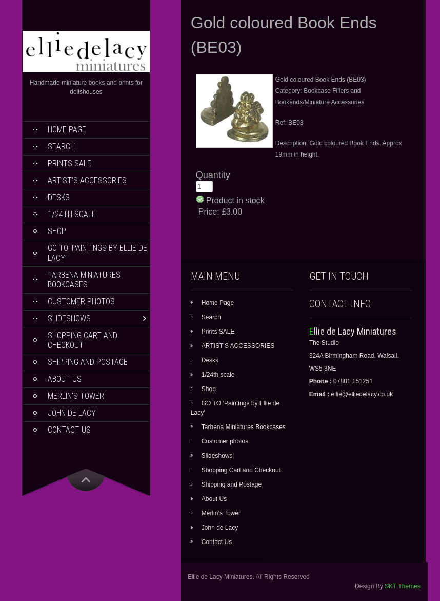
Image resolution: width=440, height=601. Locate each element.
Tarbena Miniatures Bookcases (84, 279)
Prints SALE (69, 163)
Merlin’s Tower (76, 396)
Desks (59, 197)
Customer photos (81, 301)
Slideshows (69, 318)
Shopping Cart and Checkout (82, 340)
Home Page (67, 129)
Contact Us (69, 430)
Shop (57, 231)
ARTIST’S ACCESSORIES (87, 180)
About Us (65, 379)
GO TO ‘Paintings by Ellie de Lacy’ (97, 253)
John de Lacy (72, 413)
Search (61, 146)
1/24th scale (72, 214)
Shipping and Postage (88, 362)
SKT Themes (403, 586)
